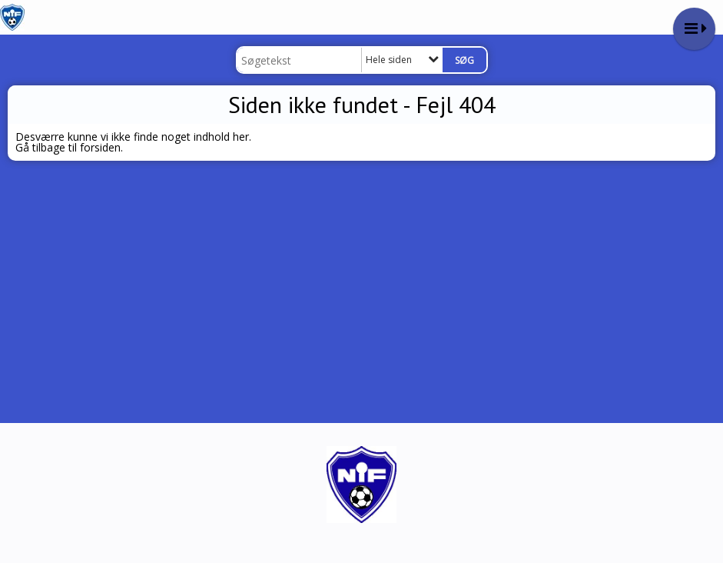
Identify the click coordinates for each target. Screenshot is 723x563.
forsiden (100, 147)
